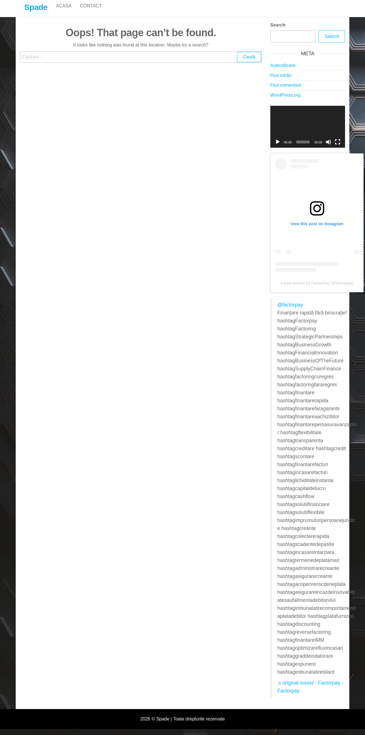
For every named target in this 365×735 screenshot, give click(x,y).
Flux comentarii (285, 91)
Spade (35, 7)
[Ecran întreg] (337, 148)
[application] (307, 133)
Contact (91, 11)
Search (277, 31)
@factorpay (290, 311)
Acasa (63, 11)
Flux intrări (281, 81)
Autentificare (283, 71)
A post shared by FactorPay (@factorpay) (317, 289)
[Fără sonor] (328, 148)
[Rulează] (278, 148)
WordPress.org (285, 101)
